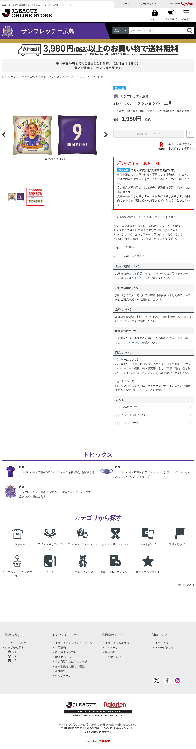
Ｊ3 (14, 660)
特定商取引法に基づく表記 (71, 661)
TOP (4, 76)
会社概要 (60, 671)
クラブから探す (14, 647)
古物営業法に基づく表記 (70, 666)
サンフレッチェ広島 (23, 76)
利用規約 (60, 647)
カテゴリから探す (16, 642)
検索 (190, 30)
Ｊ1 (14, 651)
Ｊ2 (14, 656)
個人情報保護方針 (65, 652)
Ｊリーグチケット (147, 3)
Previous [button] (3, 134)
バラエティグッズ (48, 76)
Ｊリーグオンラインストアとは (74, 642)
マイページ (111, 647)
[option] (55, 134)
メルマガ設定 (113, 657)
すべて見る (185, 584)
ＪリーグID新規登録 (117, 642)
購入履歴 (110, 652)
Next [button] (106, 134)
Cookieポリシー (64, 657)
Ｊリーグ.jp (126, 3)
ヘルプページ (139, 277)
